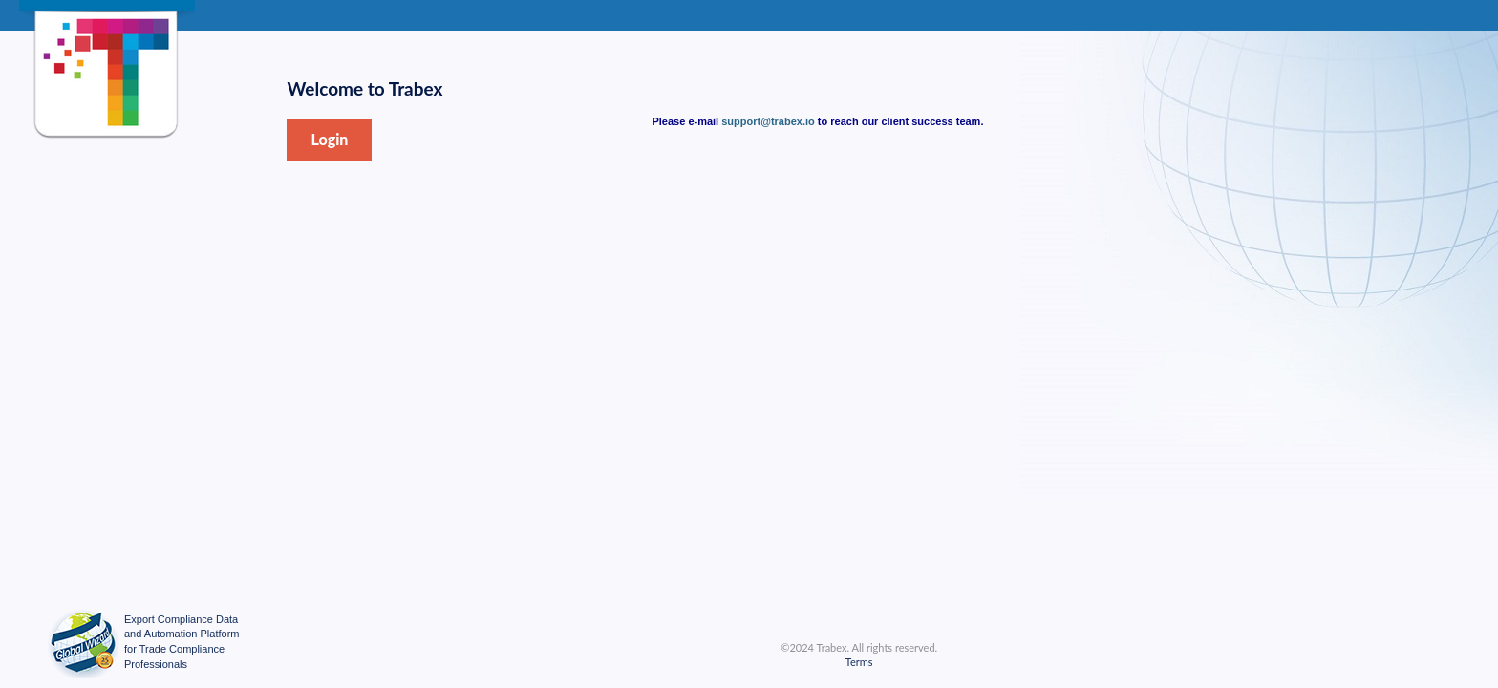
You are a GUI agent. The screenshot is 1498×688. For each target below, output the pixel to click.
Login (329, 139)
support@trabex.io (768, 121)
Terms (859, 662)
